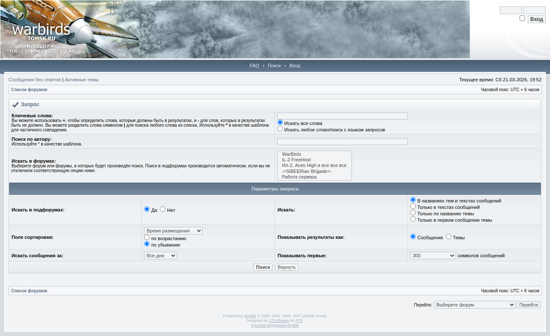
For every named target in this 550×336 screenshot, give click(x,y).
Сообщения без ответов (35, 79)
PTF (299, 320)
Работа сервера (315, 177)
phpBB (250, 316)
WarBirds (315, 154)
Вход (294, 65)
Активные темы (82, 79)
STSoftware (279, 320)
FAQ (254, 65)
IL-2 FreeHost (315, 160)
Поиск (274, 65)
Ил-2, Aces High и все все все (315, 165)
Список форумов (29, 89)
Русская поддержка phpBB (275, 325)
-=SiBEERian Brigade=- (315, 171)
